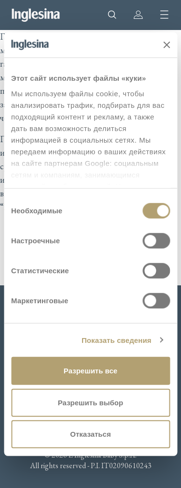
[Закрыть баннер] (166, 45)
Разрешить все (90, 371)
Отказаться (90, 434)
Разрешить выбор (90, 402)
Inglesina (36, 15)
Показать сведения (117, 340)
